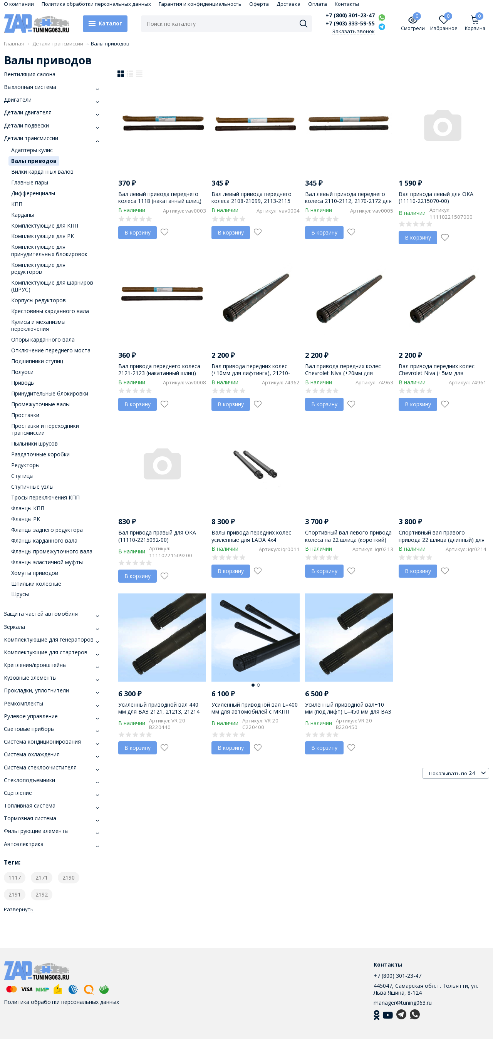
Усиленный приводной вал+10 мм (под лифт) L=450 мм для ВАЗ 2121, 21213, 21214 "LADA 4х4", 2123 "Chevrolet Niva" (348, 715)
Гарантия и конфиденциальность (200, 3)
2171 (41, 877)
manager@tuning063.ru (403, 1002)
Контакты (347, 3)
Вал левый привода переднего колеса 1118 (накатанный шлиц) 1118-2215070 (159, 200)
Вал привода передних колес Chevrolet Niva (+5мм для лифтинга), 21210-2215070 (437, 373)
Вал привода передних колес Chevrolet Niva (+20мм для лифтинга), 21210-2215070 (343, 373)
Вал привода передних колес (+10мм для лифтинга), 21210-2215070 (250, 373)
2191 (14, 894)
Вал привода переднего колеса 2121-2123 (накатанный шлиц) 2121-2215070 (159, 373)
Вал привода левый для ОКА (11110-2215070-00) (436, 197)
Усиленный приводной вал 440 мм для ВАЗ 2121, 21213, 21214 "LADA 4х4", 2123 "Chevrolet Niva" (162, 711)
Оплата (317, 3)
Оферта (259, 3)
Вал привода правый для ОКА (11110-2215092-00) (157, 536)
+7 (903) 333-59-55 (350, 23)
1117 (14, 877)
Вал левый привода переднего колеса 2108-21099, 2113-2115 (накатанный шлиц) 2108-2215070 (254, 200)
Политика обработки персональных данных (96, 3)
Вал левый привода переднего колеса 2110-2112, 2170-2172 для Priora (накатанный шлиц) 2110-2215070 (348, 204)
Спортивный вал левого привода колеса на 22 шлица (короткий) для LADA (348, 539)
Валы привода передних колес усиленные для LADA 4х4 (251, 536)
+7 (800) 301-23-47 (350, 15)
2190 (68, 877)
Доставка (288, 3)
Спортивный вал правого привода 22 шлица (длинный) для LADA (442, 539)
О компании (19, 3)
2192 (41, 894)
